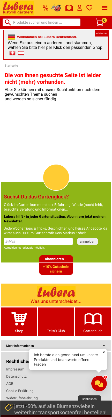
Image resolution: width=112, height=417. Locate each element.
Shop (19, 321)
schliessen (101, 33)
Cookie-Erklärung (20, 391)
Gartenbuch (92, 321)
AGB (9, 384)
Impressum (15, 369)
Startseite (11, 65)
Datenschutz (16, 376)
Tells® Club (56, 321)
